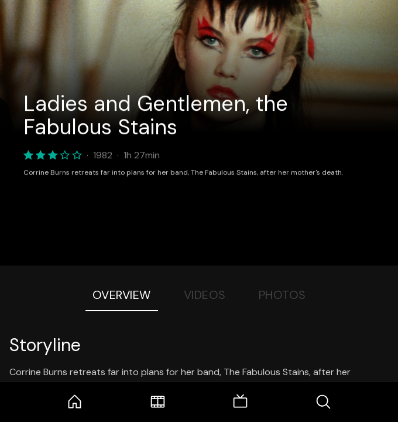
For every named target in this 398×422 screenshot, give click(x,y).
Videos (205, 294)
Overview (121, 294)
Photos (282, 294)
